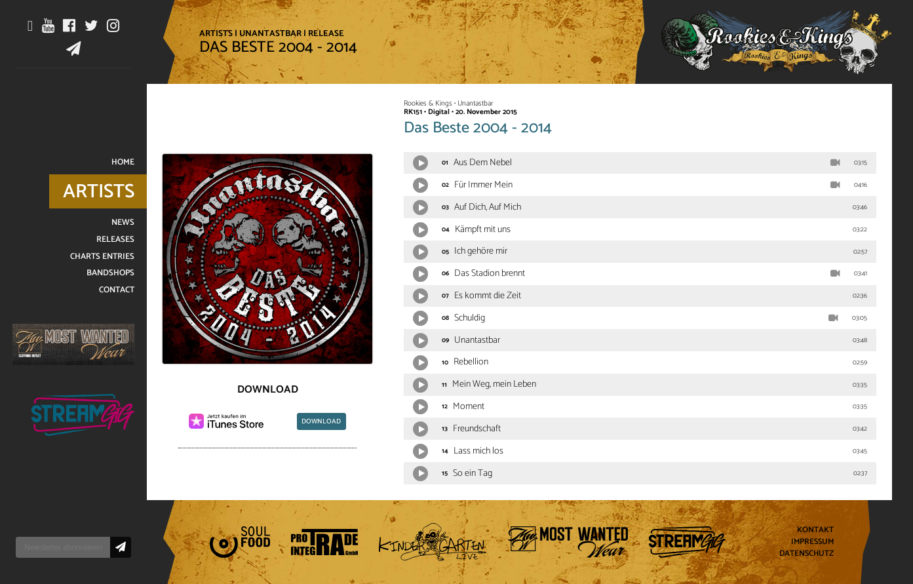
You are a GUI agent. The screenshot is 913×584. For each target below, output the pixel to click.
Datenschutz (806, 553)
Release (326, 33)
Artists (216, 33)
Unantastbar (270, 33)
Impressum (812, 542)
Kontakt (815, 530)
